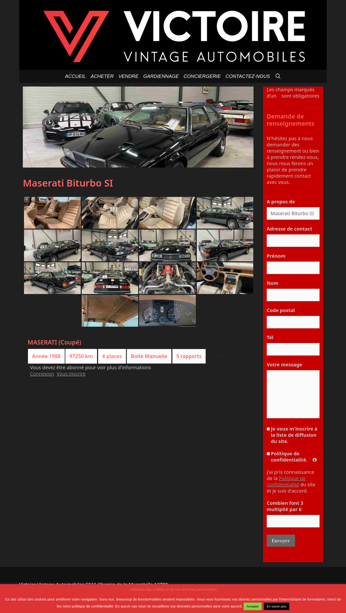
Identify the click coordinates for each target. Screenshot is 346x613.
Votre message (284, 364)
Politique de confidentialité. (293, 456)
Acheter (102, 76)
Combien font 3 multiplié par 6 (286, 506)
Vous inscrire (71, 373)
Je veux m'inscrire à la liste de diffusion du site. (294, 435)
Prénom (278, 256)
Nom (274, 283)
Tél (270, 337)
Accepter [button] (253, 606)
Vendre (128, 76)
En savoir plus (276, 606)
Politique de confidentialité (286, 481)
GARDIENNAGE (161, 76)
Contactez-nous (248, 76)
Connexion (42, 373)
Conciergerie (202, 76)
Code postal (283, 310)
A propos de (281, 201)
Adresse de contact (291, 228)
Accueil (75, 76)
